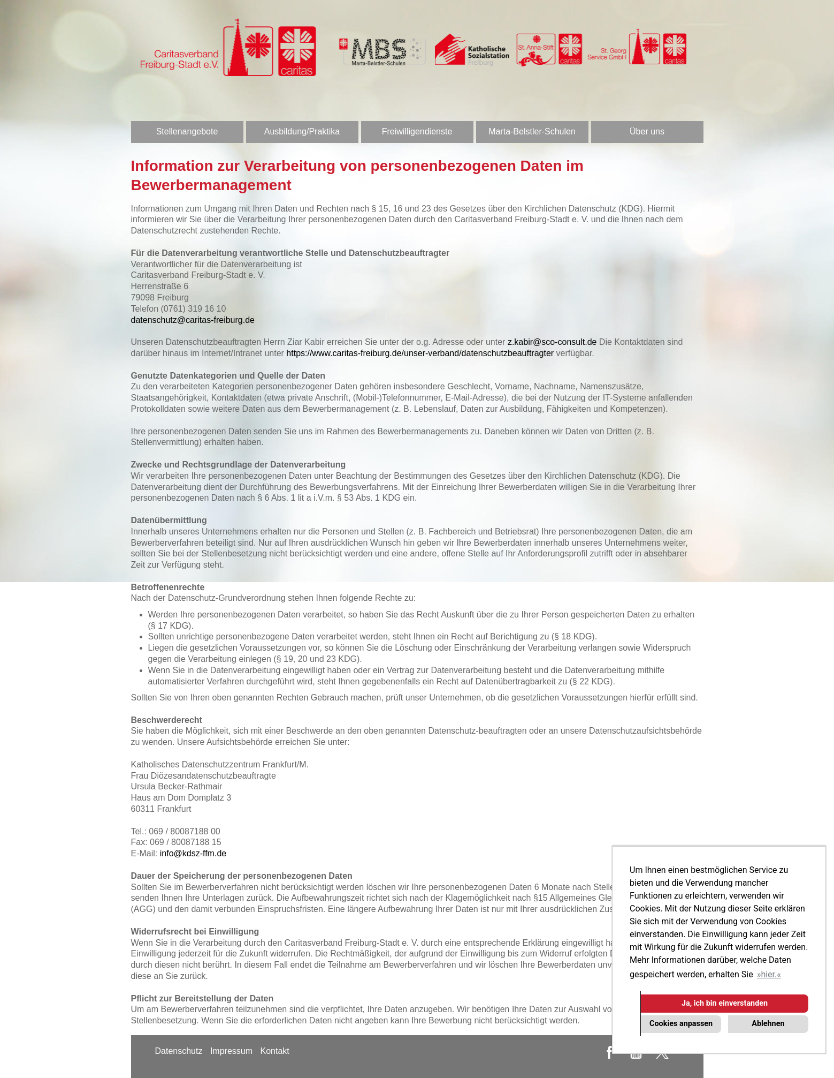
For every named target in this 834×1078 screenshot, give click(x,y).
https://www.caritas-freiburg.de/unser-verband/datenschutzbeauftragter (420, 353)
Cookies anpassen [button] (681, 1023)
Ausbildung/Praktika (302, 131)
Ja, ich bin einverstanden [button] (725, 1003)
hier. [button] (769, 974)
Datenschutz (179, 1051)
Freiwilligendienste (417, 131)
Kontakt (274, 1051)
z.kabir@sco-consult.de (552, 341)
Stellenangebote (187, 131)
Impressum (231, 1051)
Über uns (647, 131)
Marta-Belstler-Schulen (532, 131)
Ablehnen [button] (768, 1023)
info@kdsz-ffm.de (193, 853)
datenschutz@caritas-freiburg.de (193, 320)
